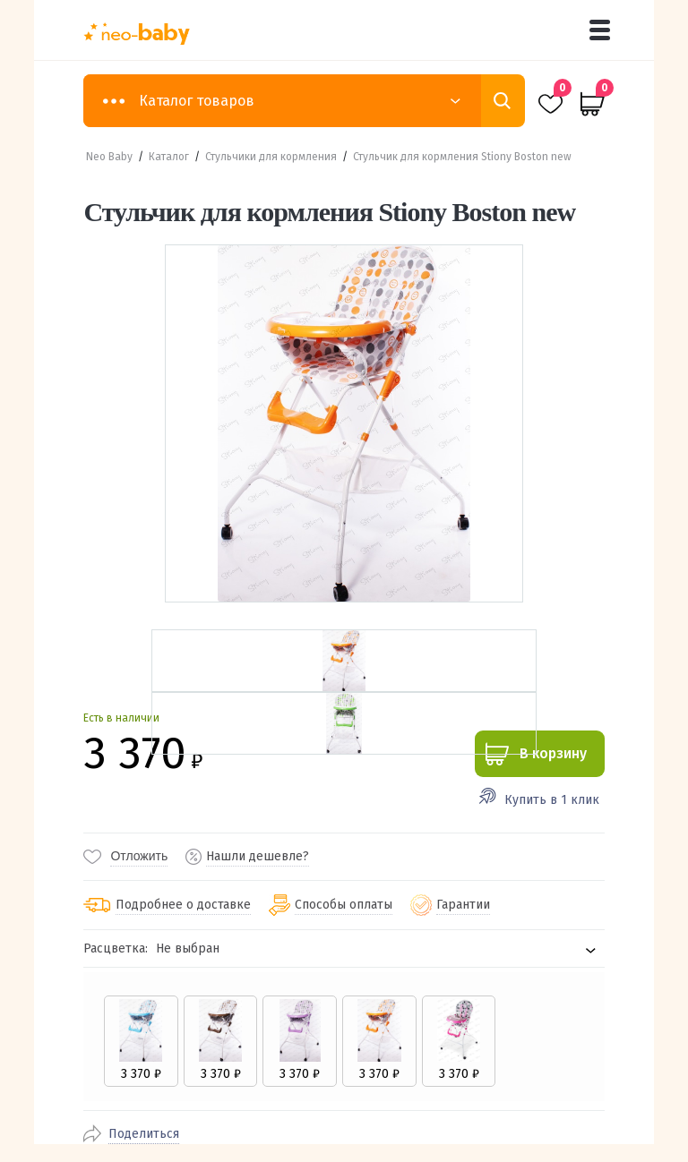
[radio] (140, 1041)
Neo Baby (109, 156)
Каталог (169, 156)
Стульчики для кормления (271, 156)
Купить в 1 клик (551, 799)
